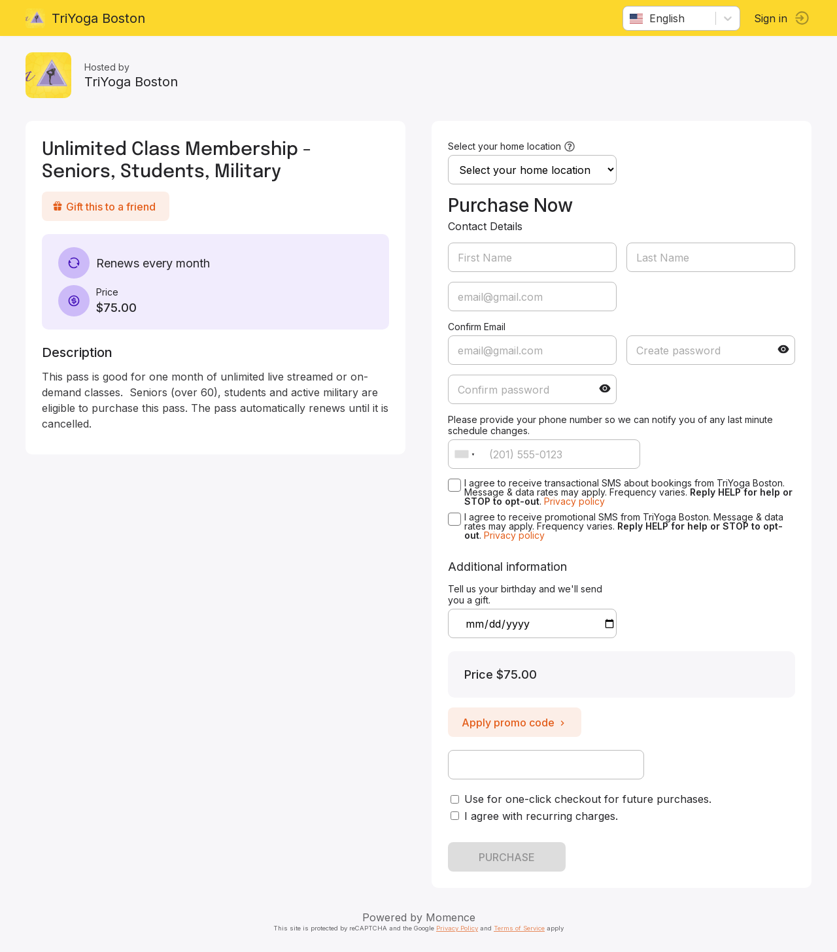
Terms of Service (519, 928)
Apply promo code (515, 722)
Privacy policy (574, 501)
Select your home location (504, 146)
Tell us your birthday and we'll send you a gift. (525, 594)
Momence (450, 917)
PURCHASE (507, 857)
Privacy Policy (457, 928)
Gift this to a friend (104, 206)
